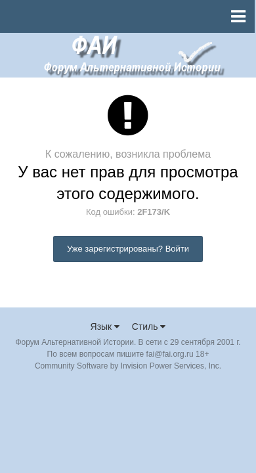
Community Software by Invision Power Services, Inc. (128, 366)
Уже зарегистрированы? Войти (128, 249)
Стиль (149, 326)
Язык (105, 326)
